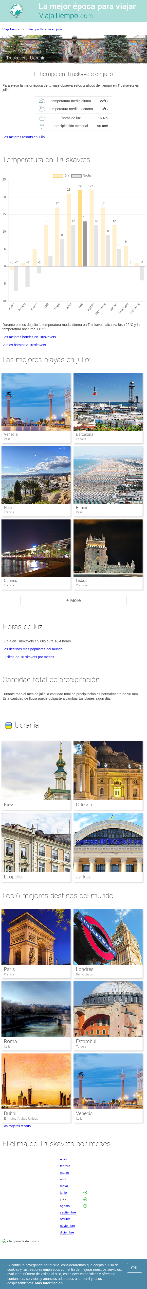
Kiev (8, 805)
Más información (49, 1283)
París (9, 969)
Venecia (11, 434)
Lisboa (82, 580)
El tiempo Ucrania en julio (44, 29)
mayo (64, 1186)
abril (63, 1179)
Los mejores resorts (16, 1126)
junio (63, 1192)
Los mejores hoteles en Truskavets (29, 337)
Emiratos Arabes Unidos (21, 1118)
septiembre (68, 1212)
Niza (8, 507)
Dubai (10, 1113)
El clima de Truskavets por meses (28, 657)
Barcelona (84, 434)
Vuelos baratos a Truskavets (24, 345)
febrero (65, 1166)
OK (134, 1267)
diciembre (67, 1232)
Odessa (84, 805)
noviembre (67, 1226)
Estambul (86, 1041)
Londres (84, 969)
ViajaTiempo (11, 29)
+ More (73, 600)
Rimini (81, 507)
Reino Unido (84, 974)
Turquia (81, 1046)
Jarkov (83, 877)
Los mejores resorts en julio (23, 137)
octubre (65, 1219)
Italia (7, 1046)
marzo (64, 1172)
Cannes (10, 580)
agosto (65, 1206)
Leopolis (13, 877)
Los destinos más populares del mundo (32, 649)
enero (64, 1159)
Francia (9, 974)
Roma (10, 1041)
